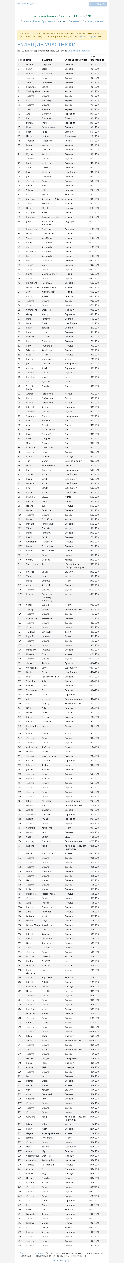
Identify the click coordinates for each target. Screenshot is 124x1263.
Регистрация (97, 4)
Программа (47, 21)
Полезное (74, 21)
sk (25, 3)
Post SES (99, 21)
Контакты (87, 21)
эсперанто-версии (86, 36)
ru (28, 3)
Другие (34, 3)
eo (18, 3)
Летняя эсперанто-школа (31, 1253)
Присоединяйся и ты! (79, 50)
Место (36, 21)
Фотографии (65, 1260)
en (22, 3)
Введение (26, 21)
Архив (55, 1260)
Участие (61, 21)
